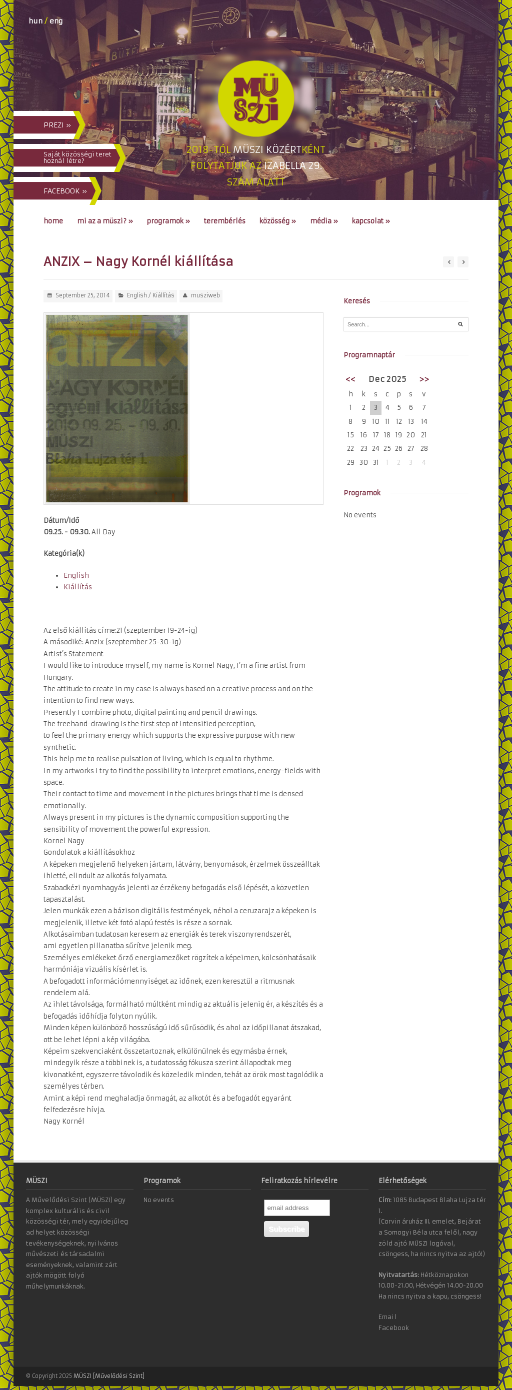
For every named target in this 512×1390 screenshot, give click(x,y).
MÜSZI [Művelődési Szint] (109, 1376)
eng (56, 20)
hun (35, 20)
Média (324, 221)
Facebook (393, 1328)
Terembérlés (225, 221)
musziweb (205, 295)
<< (351, 379)
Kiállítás (163, 295)
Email (387, 1317)
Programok (168, 221)
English (137, 295)
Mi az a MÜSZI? (105, 221)
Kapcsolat (371, 221)
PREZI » (57, 124)
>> (424, 379)
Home (53, 221)
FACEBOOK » (65, 190)
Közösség (278, 221)
